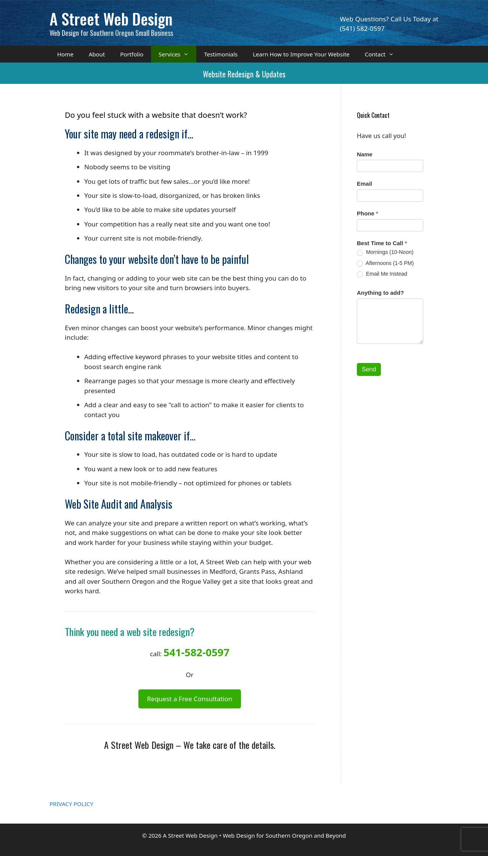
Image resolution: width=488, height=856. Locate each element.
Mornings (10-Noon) (385, 252)
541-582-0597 (197, 652)
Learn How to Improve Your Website (301, 54)
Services (177, 54)
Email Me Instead (382, 274)
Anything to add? (380, 292)
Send (369, 369)
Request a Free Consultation (189, 698)
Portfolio (131, 54)
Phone (367, 213)
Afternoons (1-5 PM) (385, 263)
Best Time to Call (382, 243)
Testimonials (221, 54)
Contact (383, 54)
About (97, 54)
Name (364, 154)
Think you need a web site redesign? (129, 631)
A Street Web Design (111, 18)
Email (364, 183)
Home (65, 54)
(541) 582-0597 (362, 28)
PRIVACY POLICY (71, 804)
